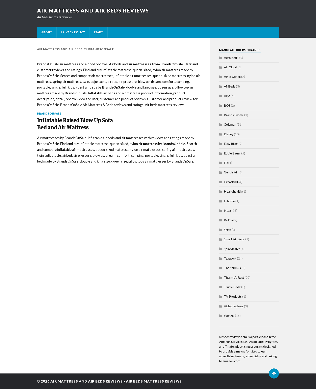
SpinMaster (232, 249)
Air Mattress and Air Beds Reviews (93, 10)
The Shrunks (232, 268)
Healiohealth (233, 191)
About (46, 32)
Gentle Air (231, 172)
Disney (228, 134)
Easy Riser (231, 143)
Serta (227, 230)
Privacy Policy (73, 32)
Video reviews (233, 306)
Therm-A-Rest (234, 277)
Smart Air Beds (234, 239)
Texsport (230, 258)
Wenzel (229, 315)
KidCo (228, 220)
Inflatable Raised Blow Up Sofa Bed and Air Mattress (75, 123)
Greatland (231, 182)
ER (226, 163)
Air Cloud (230, 67)
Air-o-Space (232, 76)
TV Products (233, 296)
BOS (227, 105)
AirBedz (229, 86)
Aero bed (230, 57)
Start (98, 32)
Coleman (230, 124)
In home (229, 201)
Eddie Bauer (232, 153)
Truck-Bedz (232, 287)
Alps (227, 96)
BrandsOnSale (49, 113)
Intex (227, 210)
